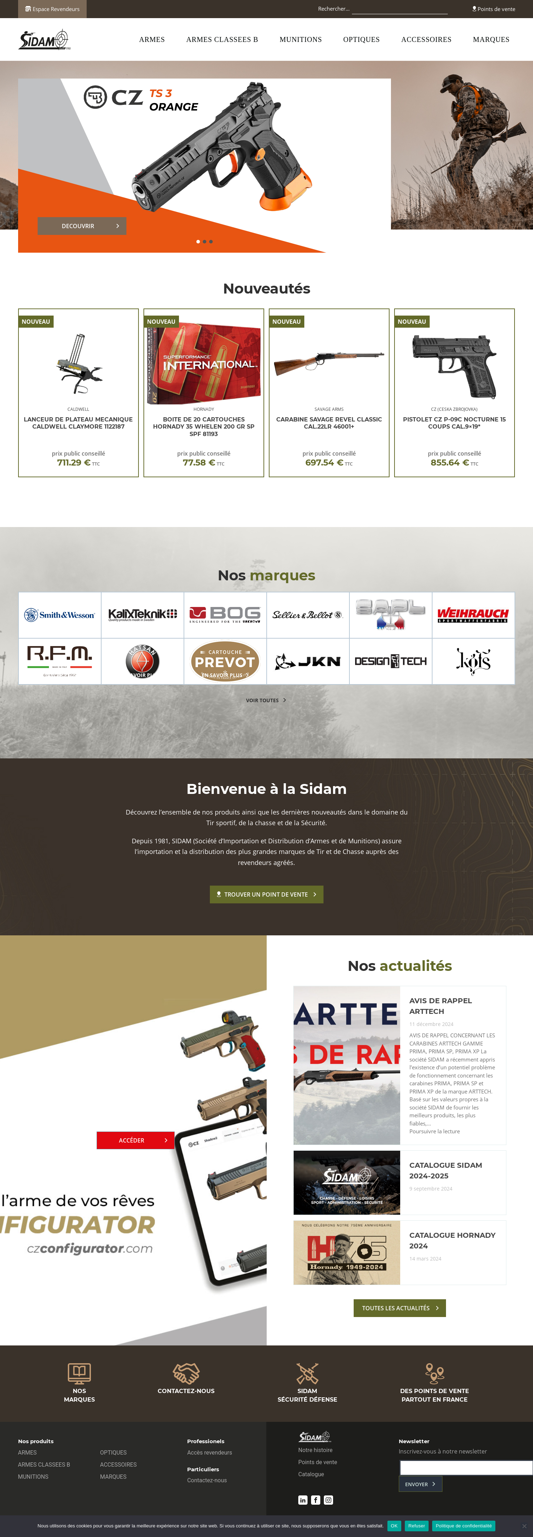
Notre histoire (315, 1450)
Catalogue (311, 1474)
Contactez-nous (207, 1480)
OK (394, 1525)
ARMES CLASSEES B (222, 39)
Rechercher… (334, 8)
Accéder (131, 1140)
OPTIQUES (361, 39)
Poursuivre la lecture (434, 1131)
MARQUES (491, 39)
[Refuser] (524, 1526)
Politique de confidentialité (464, 1525)
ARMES (152, 39)
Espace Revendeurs (52, 8)
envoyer (416, 1484)
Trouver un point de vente (262, 894)
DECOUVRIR (78, 226)
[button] (198, 241)
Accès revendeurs (209, 1452)
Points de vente (494, 8)
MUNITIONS (300, 39)
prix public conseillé (78, 459)
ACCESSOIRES (426, 39)
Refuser (416, 1525)
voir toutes (262, 700)
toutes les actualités (396, 1308)
